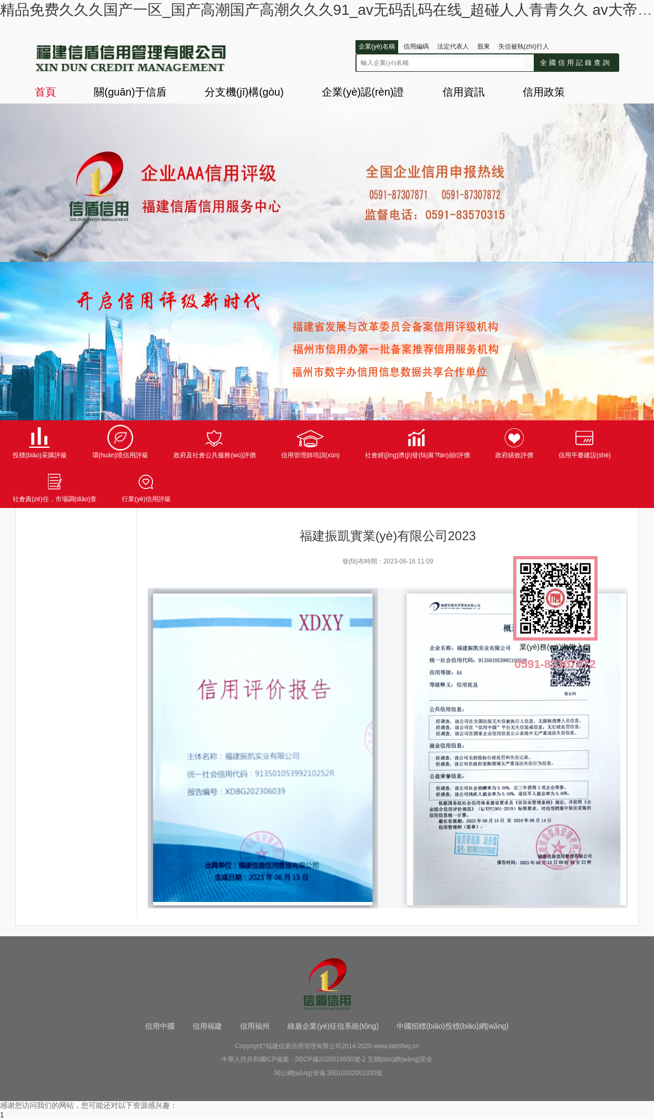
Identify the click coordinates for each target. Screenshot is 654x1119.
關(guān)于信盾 (130, 92)
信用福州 (255, 1026)
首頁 (45, 92)
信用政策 (544, 92)
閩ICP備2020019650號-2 (330, 1059)
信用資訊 (464, 92)
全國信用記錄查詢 (576, 63)
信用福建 (207, 1026)
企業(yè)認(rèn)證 (363, 92)
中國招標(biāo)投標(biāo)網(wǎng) (453, 1026)
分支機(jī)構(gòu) (244, 92)
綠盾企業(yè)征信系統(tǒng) (333, 1026)
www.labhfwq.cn (396, 1046)
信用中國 (160, 1026)
